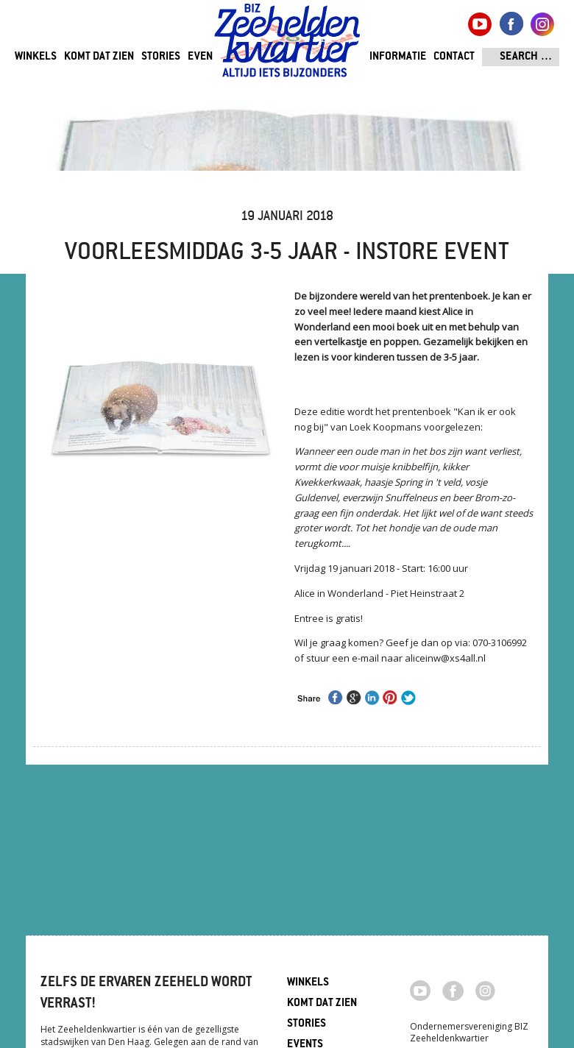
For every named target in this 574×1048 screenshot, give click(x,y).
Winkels (36, 57)
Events (206, 57)
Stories (160, 57)
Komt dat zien (99, 57)
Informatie (397, 57)
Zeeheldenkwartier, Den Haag (287, 46)
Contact (454, 57)
